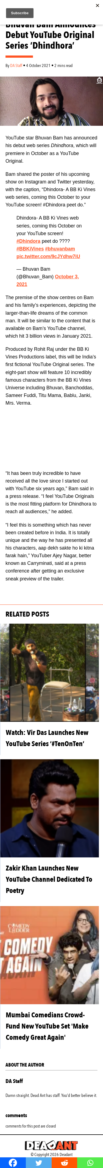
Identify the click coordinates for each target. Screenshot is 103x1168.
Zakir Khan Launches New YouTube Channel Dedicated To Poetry (49, 879)
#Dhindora (28, 241)
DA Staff (16, 66)
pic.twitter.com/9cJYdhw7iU (48, 256)
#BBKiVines (30, 249)
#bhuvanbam (60, 249)
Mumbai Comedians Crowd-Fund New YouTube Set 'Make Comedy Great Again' (47, 1026)
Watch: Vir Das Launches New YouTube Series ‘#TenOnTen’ (47, 738)
